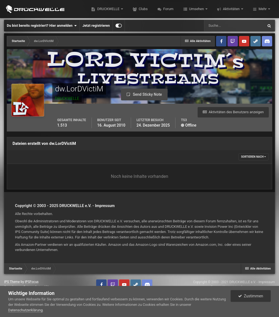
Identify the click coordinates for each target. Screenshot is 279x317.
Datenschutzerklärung (25, 310)
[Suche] (233, 25)
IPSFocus (31, 282)
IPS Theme (12, 282)
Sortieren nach (253, 156)
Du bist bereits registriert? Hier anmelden (42, 25)
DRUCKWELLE (108, 9)
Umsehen (196, 9)
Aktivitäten (231, 9)
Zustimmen (250, 296)
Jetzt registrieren (96, 25)
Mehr (263, 9)
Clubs (143, 9)
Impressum (105, 206)
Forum (168, 9)
